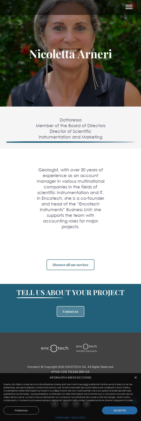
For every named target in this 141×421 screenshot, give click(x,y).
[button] (135, 377)
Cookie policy (62, 417)
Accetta (120, 410)
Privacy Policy (78, 417)
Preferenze (21, 410)
